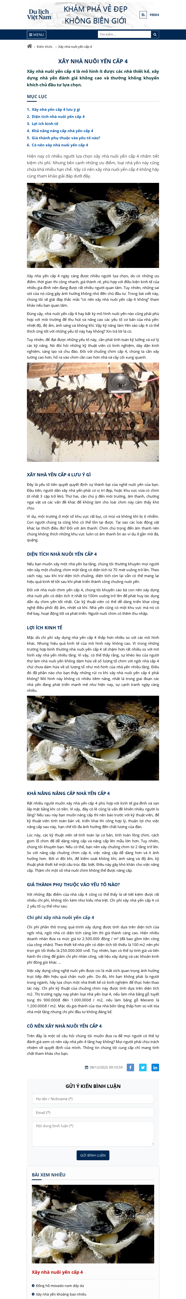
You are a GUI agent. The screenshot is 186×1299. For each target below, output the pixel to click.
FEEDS (154, 15)
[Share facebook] (130, 1067)
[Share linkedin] (155, 1067)
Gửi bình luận (93, 1155)
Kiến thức (45, 46)
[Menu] (36, 34)
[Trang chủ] (29, 46)
